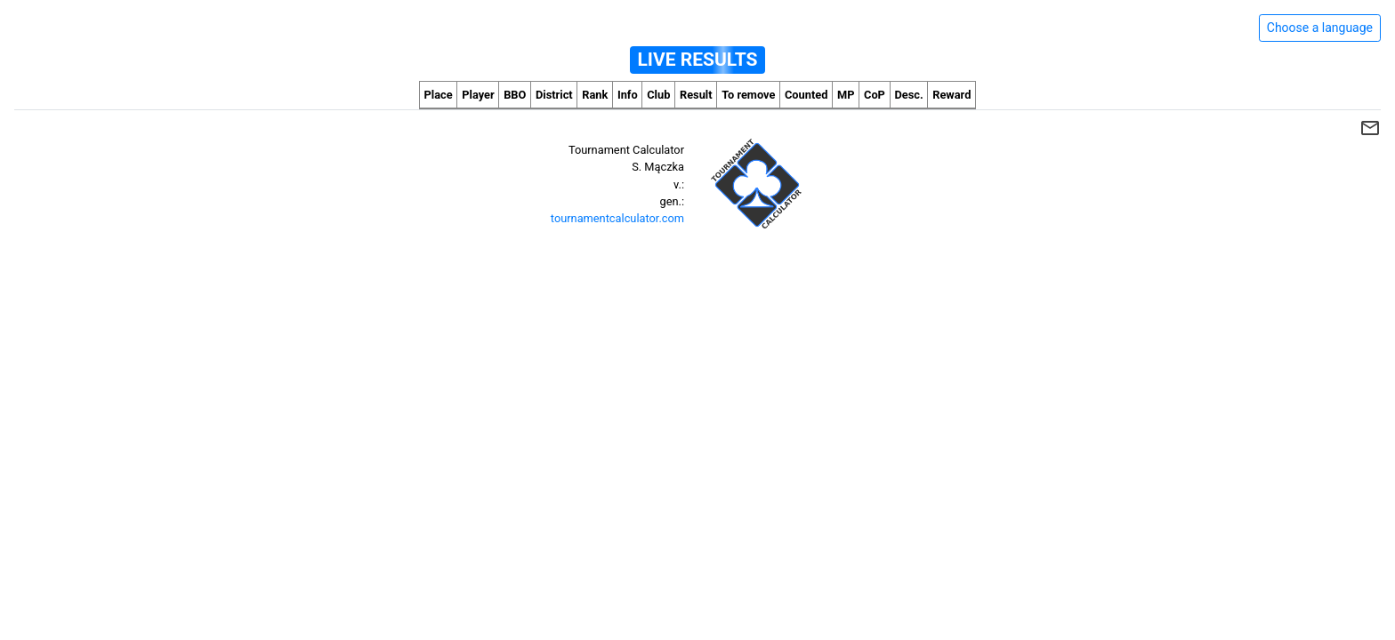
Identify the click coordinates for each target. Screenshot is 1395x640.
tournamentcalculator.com (617, 218)
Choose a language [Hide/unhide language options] (1320, 27)
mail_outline (1370, 128)
